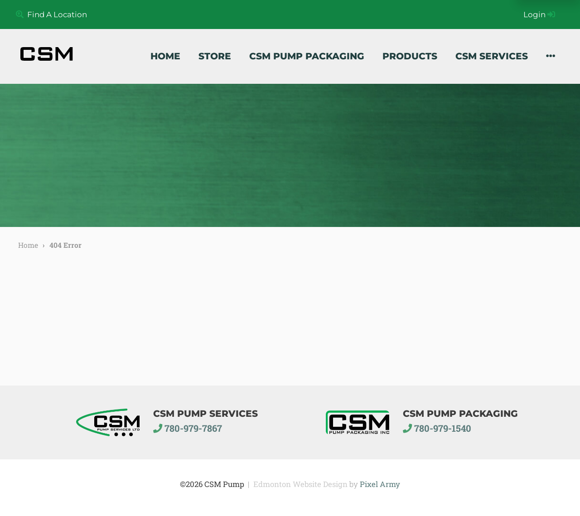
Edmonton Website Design (300, 484)
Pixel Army (380, 484)
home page (81, 327)
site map (176, 327)
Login (539, 14)
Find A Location (51, 14)
